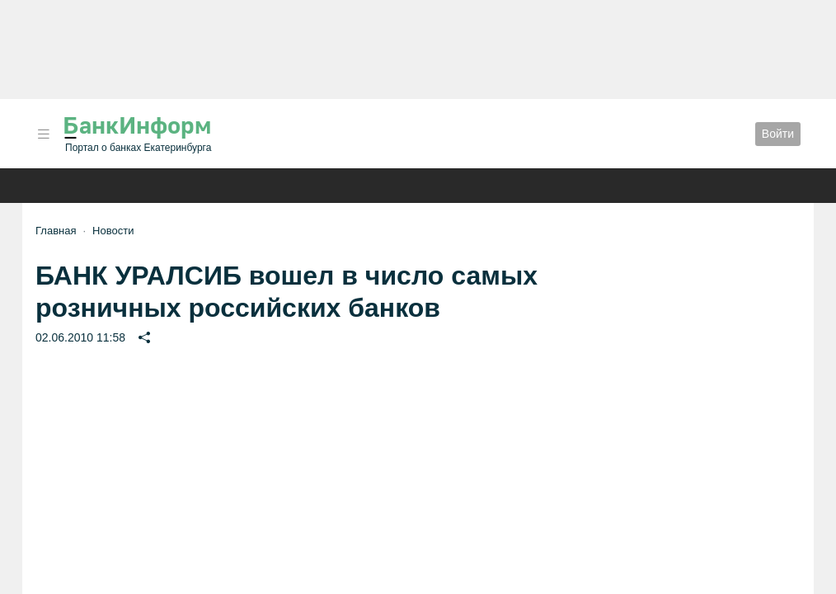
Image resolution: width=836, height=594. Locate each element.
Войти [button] (778, 133)
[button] (43, 134)
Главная (55, 230)
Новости (113, 230)
